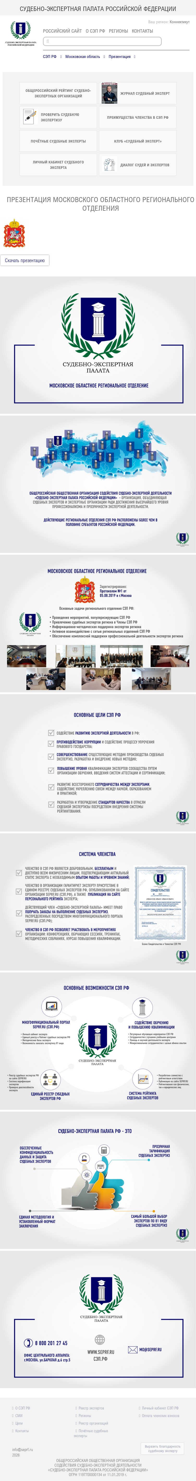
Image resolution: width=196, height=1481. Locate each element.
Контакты (142, 31)
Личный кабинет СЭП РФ (160, 1408)
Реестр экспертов (91, 1408)
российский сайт (62, 31)
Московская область (82, 56)
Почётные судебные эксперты (91, 1433)
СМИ (18, 1415)
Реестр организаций (93, 1423)
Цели (19, 1423)
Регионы (118, 31)
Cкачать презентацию (25, 260)
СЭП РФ (50, 56)
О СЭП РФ (95, 31)
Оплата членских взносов (160, 1415)
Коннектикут (179, 21)
